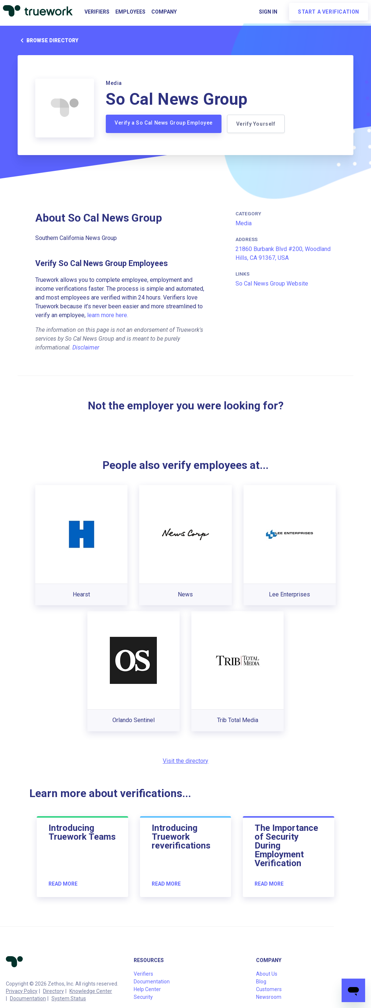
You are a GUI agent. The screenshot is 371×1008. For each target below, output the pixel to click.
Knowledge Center (90, 991)
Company (164, 12)
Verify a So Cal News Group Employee (164, 123)
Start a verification (328, 12)
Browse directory (48, 40)
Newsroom (268, 997)
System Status (68, 998)
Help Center (147, 989)
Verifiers (96, 12)
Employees (130, 12)
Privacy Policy (21, 991)
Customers (269, 989)
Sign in (268, 12)
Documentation (28, 998)
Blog (261, 981)
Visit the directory (185, 760)
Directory (53, 991)
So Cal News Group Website (271, 283)
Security (143, 997)
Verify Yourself (256, 124)
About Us (266, 974)
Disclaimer (85, 347)
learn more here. (107, 315)
